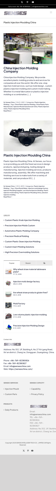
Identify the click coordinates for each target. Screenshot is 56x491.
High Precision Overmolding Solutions (22, 252)
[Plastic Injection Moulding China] (28, 135)
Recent (28, 263)
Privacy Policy (37, 394)
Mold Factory (19, 303)
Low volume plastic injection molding (30, 314)
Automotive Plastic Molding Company (22, 231)
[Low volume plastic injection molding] (8, 314)
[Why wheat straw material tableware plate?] (8, 269)
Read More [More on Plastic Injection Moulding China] (7, 197)
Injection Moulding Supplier (13, 190)
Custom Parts (11, 394)
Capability (36, 389)
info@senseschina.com (40, 6)
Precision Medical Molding (17, 236)
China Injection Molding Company (21, 69)
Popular (11, 263)
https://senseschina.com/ (21, 369)
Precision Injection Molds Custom (20, 225)
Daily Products (11, 410)
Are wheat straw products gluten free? (30, 292)
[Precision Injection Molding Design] (8, 325)
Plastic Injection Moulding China (19, 109)
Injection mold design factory (38, 188)
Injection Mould (12, 389)
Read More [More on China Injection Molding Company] (7, 111)
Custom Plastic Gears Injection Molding (22, 241)
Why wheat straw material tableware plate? (29, 270)
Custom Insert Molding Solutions (19, 247)
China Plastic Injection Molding (25, 104)
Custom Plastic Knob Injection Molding (22, 220)
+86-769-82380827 (17, 363)
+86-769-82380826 (19, 360)
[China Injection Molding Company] (28, 48)
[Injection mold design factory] (8, 281)
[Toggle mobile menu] (51, 12)
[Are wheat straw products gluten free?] (8, 292)
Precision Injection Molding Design (28, 325)
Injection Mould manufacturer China (25, 106)
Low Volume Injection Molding (33, 190)
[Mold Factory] (8, 303)
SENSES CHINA (31, 445)
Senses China (10, 102)
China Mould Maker (21, 188)
